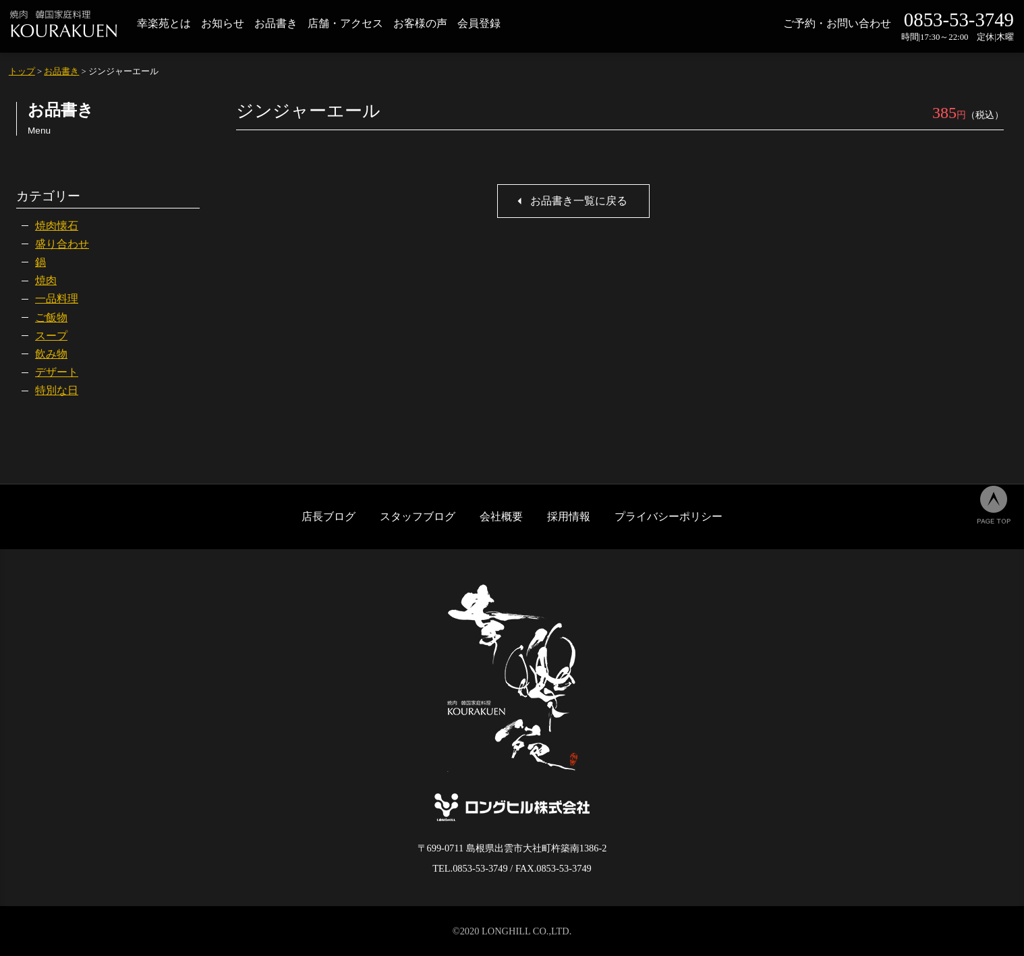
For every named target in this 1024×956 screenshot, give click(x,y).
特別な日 (56, 390)
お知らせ (222, 23)
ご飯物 (51, 317)
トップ (22, 71)
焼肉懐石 (56, 225)
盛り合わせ (62, 244)
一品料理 (56, 298)
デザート (56, 372)
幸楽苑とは (164, 23)
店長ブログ (328, 516)
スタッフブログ (417, 516)
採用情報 (568, 516)
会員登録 (479, 23)
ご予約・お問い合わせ (837, 23)
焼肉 (46, 280)
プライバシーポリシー (668, 516)
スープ (51, 335)
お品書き (275, 23)
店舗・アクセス (345, 23)
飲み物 (51, 354)
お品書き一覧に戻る (578, 200)
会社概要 (501, 516)
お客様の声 (420, 23)
